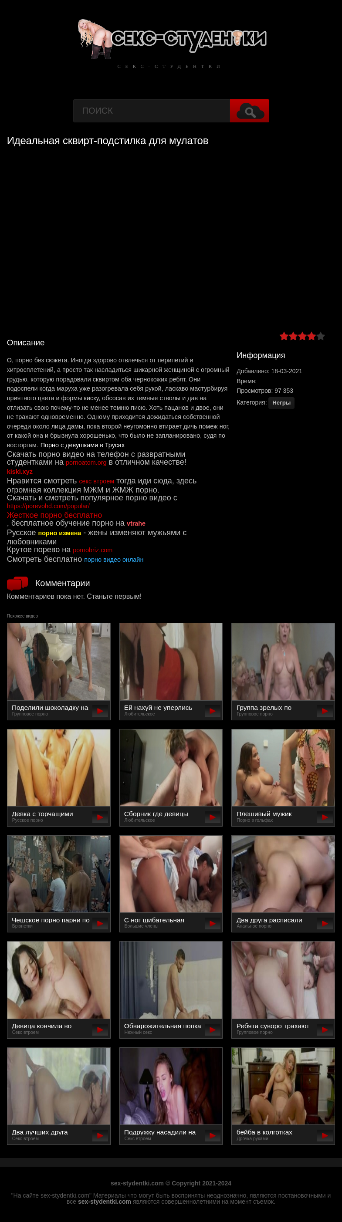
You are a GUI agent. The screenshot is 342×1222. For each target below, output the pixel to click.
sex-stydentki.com (104, 1201)
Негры (281, 402)
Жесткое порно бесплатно (54, 515)
